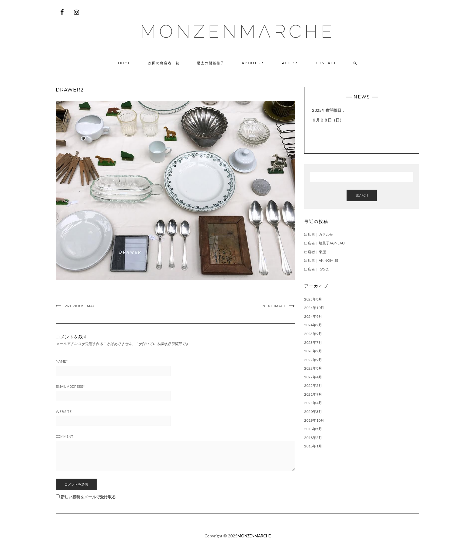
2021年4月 (313, 402)
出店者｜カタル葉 (318, 234)
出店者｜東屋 (315, 252)
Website (63, 412)
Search (361, 195)
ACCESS (290, 63)
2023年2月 (313, 351)
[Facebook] (62, 12)
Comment (64, 436)
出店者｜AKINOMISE (321, 260)
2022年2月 (313, 385)
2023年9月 (313, 333)
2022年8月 (313, 368)
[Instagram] (76, 12)
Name (62, 361)
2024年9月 (313, 316)
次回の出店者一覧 (164, 63)
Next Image (274, 306)
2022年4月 (313, 377)
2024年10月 (314, 307)
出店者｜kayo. (316, 269)
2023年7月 (313, 342)
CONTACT (326, 63)
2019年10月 (314, 420)
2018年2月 (313, 437)
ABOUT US (253, 63)
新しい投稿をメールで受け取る (88, 496)
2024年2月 (313, 325)
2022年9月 (313, 359)
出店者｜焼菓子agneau (324, 243)
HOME (124, 63)
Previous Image (81, 306)
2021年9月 (313, 394)
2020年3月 (313, 411)
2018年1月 (313, 446)
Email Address (70, 386)
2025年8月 (313, 299)
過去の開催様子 (210, 63)
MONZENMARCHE (237, 31)
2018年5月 (313, 429)
